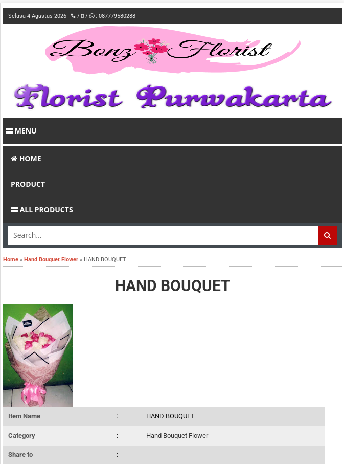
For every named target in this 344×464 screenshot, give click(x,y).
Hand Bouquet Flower (177, 435)
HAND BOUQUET (173, 286)
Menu (21, 131)
